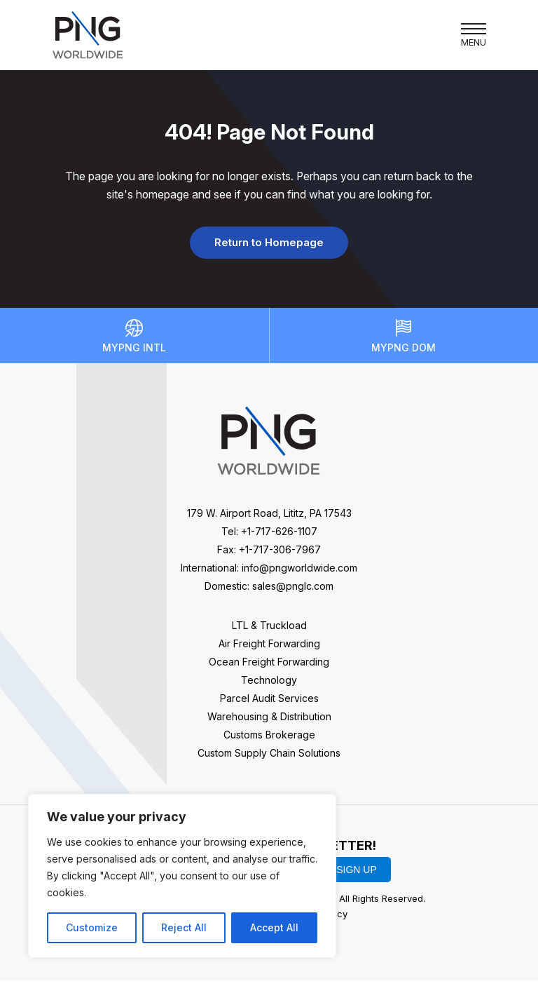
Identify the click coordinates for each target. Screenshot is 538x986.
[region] (182, 876)
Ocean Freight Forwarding (269, 667)
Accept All (274, 927)
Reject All (184, 927)
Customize (92, 927)
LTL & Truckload (269, 631)
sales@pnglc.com (292, 591)
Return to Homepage (269, 245)
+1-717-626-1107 (279, 537)
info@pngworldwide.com (299, 573)
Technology (269, 685)
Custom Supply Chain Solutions (269, 758)
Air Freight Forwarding (269, 649)
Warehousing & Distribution (269, 722)
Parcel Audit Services (269, 704)
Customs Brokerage (269, 740)
